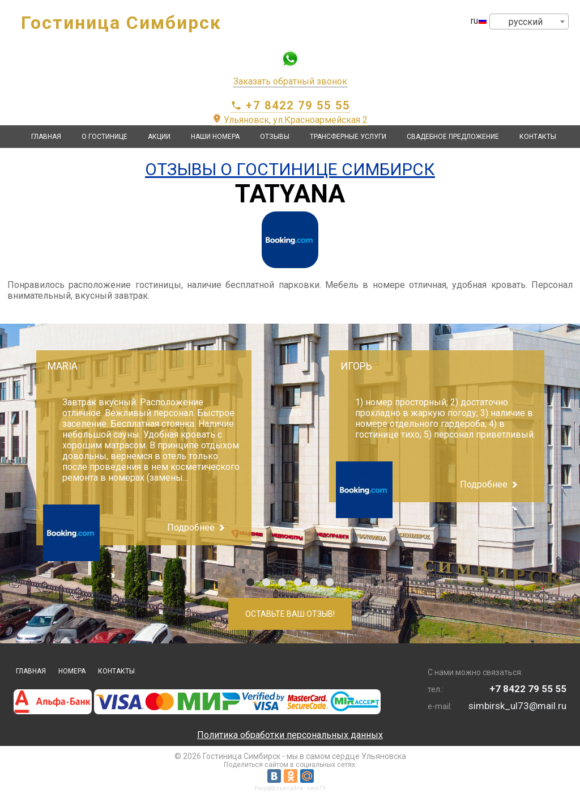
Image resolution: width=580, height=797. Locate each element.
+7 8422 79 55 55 (290, 105)
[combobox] (529, 21)
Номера (72, 671)
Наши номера (215, 137)
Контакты (537, 137)
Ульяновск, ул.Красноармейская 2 (290, 120)
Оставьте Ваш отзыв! (290, 613)
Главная (46, 137)
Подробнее (191, 527)
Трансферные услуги (348, 137)
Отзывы (274, 137)
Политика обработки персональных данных (290, 735)
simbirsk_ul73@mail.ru (517, 705)
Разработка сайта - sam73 (290, 788)
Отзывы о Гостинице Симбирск (290, 169)
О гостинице (104, 137)
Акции (159, 137)
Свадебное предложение (453, 137)
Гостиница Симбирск (121, 22)
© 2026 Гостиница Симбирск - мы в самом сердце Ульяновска (290, 756)
